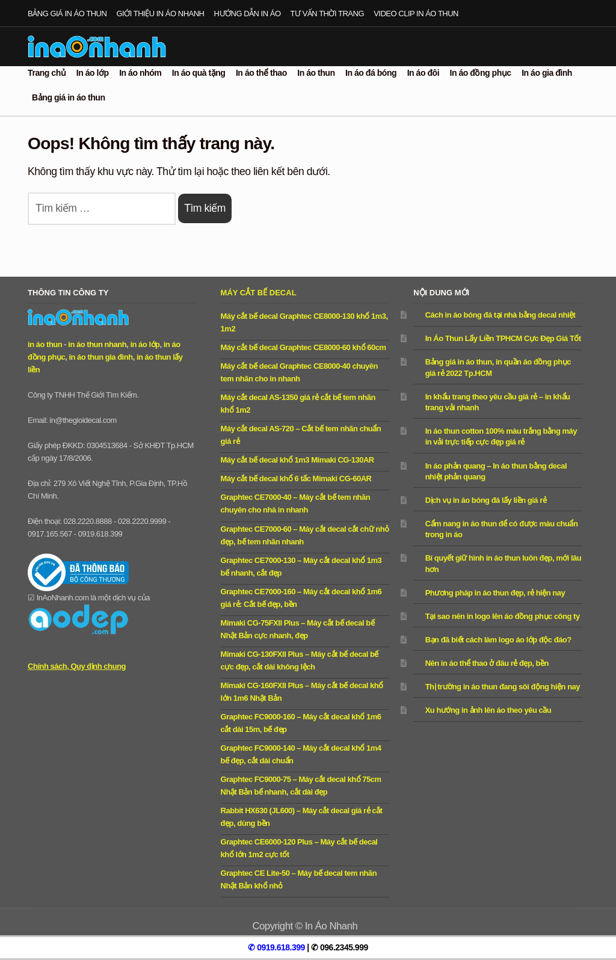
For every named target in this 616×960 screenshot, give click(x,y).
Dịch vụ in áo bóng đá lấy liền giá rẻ (486, 500)
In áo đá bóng (370, 73)
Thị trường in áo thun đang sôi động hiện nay (502, 686)
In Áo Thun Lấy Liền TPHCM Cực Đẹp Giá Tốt (503, 338)
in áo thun (45, 344)
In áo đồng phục (480, 73)
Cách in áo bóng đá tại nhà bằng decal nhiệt (500, 314)
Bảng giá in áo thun (67, 13)
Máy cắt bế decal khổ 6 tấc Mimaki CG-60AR (296, 478)
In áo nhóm (140, 73)
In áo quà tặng (199, 73)
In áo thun (315, 73)
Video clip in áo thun (416, 13)
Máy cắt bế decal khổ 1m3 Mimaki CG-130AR (297, 459)
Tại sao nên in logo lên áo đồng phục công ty (502, 616)
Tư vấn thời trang (327, 13)
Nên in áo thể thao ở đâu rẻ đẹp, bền (487, 663)
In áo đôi (423, 73)
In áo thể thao (261, 73)
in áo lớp (144, 344)
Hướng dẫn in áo (247, 13)
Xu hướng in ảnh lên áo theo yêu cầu (488, 710)
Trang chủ (47, 73)
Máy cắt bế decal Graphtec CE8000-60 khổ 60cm (303, 347)
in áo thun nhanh (97, 344)
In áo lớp (92, 73)
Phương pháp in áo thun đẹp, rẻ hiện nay (495, 592)
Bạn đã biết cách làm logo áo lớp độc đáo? (498, 639)
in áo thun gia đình (100, 357)
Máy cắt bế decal (259, 292)
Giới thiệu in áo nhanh (160, 13)
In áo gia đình (547, 73)
